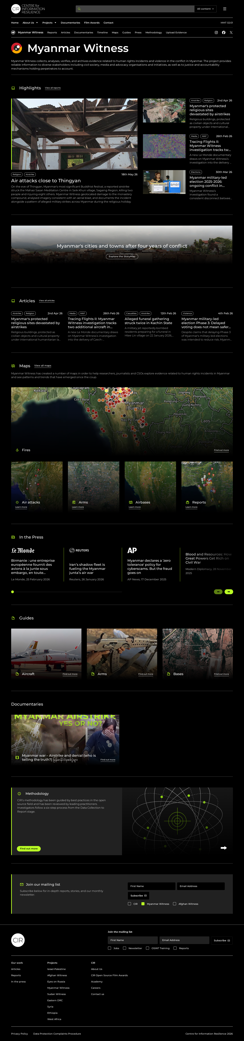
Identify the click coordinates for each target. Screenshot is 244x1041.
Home (15, 22)
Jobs (116, 948)
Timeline (102, 32)
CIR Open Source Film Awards (109, 975)
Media (194, 136)
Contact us (97, 994)
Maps (115, 32)
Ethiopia (52, 1012)
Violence (187, 313)
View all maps (42, 365)
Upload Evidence (176, 32)
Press (138, 32)
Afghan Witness (188, 903)
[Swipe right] (229, 592)
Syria (50, 1006)
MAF (204, 136)
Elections (195, 172)
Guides (126, 32)
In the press (18, 981)
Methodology (153, 32)
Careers (95, 987)
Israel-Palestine (56, 969)
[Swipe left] (218, 592)
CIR (135, 903)
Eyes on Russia (56, 981)
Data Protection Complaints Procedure (57, 1033)
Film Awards (92, 22)
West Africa (54, 1019)
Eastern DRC (55, 1000)
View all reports (53, 87)
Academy (97, 981)
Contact (108, 22)
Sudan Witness (56, 994)
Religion (17, 174)
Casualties (131, 313)
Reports (52, 32)
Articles (65, 32)
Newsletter (135, 948)
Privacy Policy (19, 1033)
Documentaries (70, 22)
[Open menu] (224, 9)
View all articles (47, 300)
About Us (96, 969)
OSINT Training (161, 948)
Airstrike (30, 174)
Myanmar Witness (30, 32)
